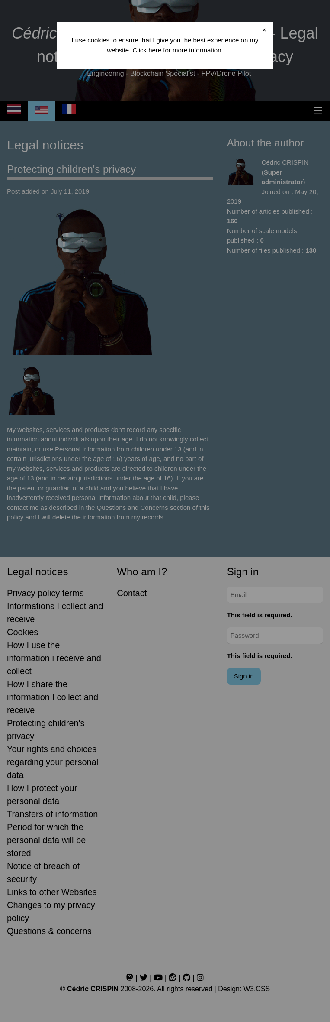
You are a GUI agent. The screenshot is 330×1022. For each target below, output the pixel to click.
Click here (146, 50)
